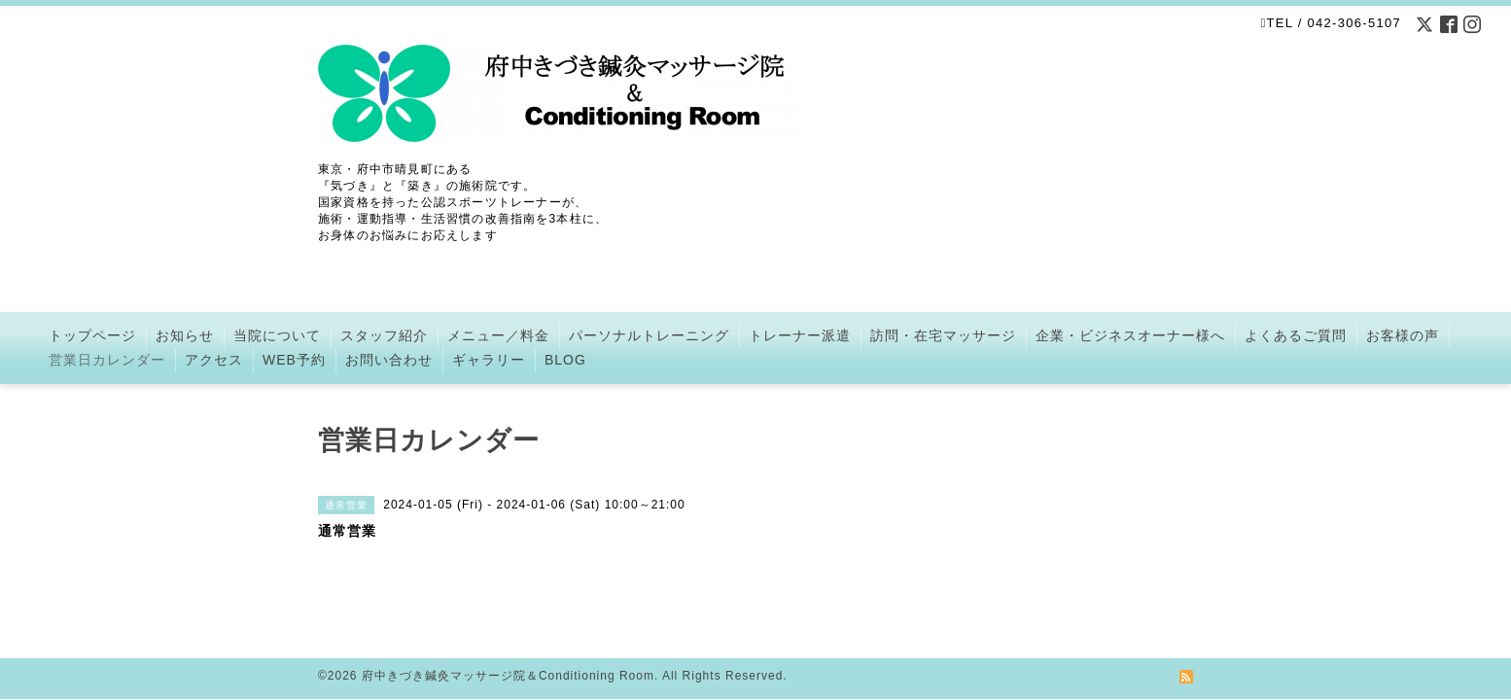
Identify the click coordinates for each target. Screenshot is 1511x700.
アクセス (214, 360)
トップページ (92, 335)
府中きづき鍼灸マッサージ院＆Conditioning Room (508, 652)
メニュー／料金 (498, 335)
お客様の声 (1402, 335)
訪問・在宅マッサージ (943, 335)
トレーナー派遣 (800, 335)
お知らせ (185, 335)
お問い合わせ (389, 360)
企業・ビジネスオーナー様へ (1130, 335)
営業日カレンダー (107, 360)
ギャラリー (488, 360)
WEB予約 (294, 360)
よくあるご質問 (1296, 335)
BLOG (565, 360)
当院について (277, 335)
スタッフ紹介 (384, 335)
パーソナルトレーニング (649, 335)
